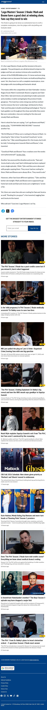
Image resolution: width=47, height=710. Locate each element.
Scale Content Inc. (34, 660)
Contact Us (4, 692)
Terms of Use (4, 689)
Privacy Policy (4, 683)
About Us (3, 677)
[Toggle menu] (44, 2)
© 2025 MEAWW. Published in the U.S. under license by (15, 660)
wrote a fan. (5, 125)
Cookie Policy (4, 686)
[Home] (6, 2)
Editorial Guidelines (6, 680)
